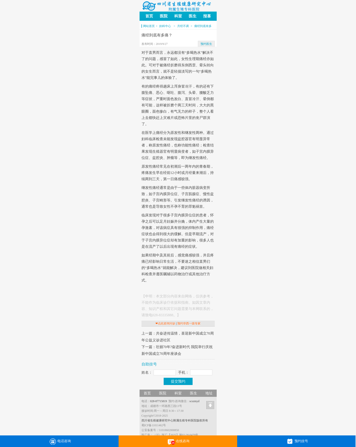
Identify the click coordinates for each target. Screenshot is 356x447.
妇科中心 (165, 26)
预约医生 (206, 44)
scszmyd (194, 401)
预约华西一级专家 (189, 323)
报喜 (207, 16)
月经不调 (183, 26)
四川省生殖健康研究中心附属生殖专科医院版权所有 (174, 420)
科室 (178, 16)
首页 (149, 16)
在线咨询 (177, 441)
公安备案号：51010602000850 (160, 430)
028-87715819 (158, 401)
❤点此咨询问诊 (165, 323)
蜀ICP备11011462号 (153, 425)
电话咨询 (59, 441)
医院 (164, 16)
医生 (192, 16)
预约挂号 (296, 441)
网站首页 (149, 26)
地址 (209, 393)
